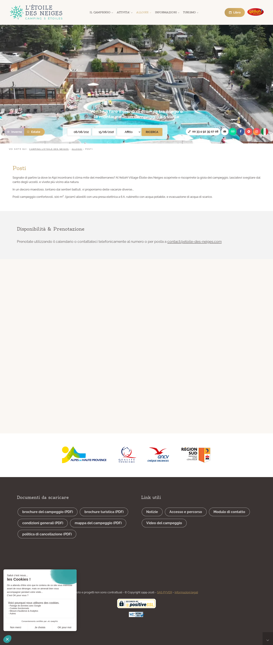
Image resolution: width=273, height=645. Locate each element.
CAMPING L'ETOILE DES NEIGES (49, 149)
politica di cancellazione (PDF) (47, 543)
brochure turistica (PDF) (104, 521)
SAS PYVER (164, 592)
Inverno (14, 132)
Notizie (152, 521)
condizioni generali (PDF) (42, 532)
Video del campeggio (164, 532)
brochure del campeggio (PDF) (47, 521)
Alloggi (77, 149)
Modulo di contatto (229, 521)
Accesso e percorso (185, 521)
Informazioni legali (186, 592)
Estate (33, 132)
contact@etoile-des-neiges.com (194, 246)
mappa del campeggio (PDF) (98, 532)
